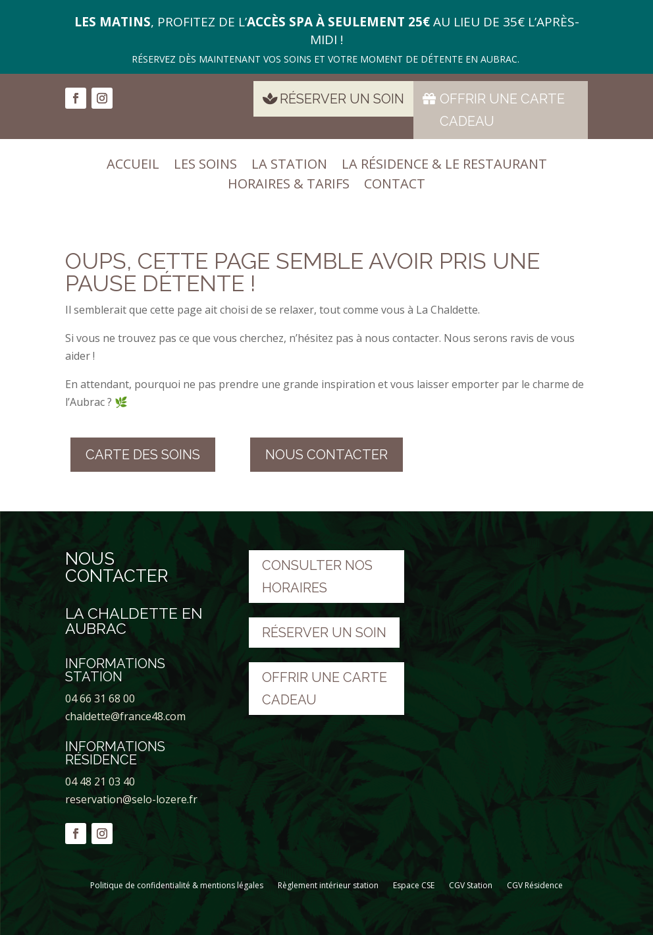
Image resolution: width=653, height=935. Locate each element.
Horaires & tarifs (289, 185)
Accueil (133, 166)
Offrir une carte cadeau (502, 110)
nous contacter (326, 455)
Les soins (205, 166)
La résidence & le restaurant (444, 166)
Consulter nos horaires (317, 576)
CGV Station (470, 885)
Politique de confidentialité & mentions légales (176, 885)
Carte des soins (143, 455)
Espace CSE (413, 885)
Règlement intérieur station (328, 885)
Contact (394, 185)
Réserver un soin (342, 99)
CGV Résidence (535, 885)
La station (289, 166)
